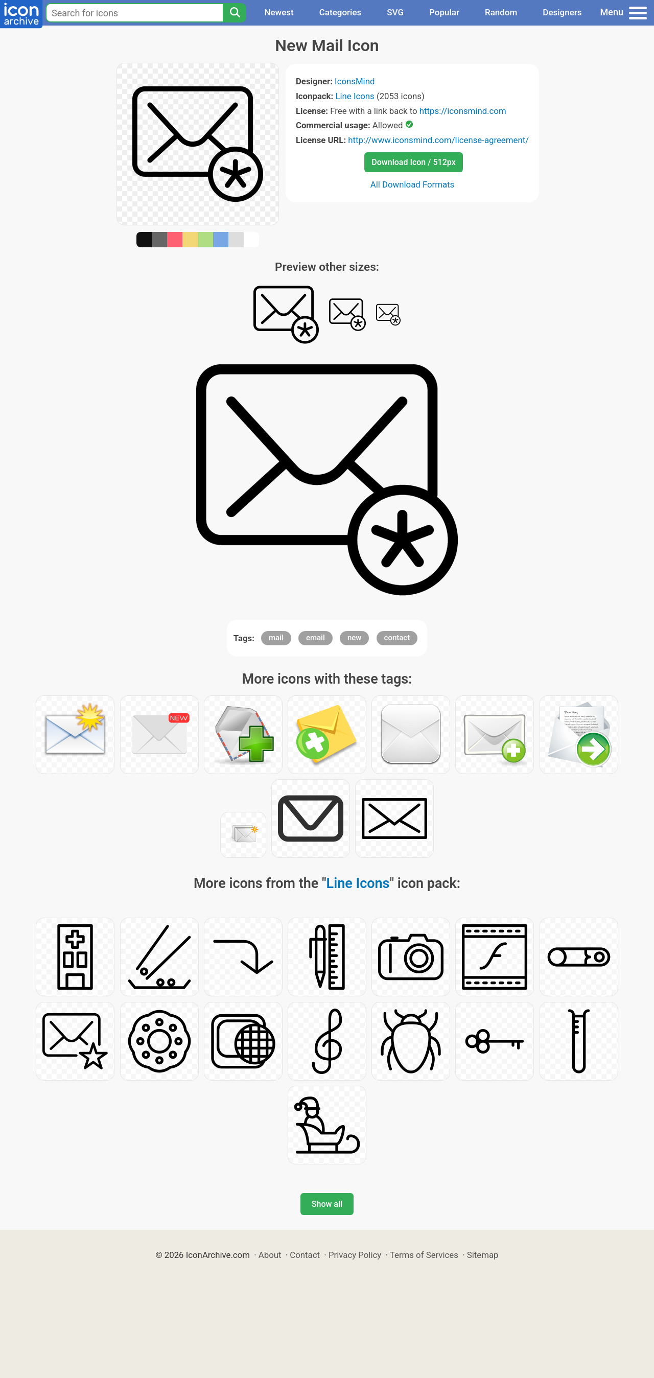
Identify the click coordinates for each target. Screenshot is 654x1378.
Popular (444, 12)
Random (501, 12)
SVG (395, 12)
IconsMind (355, 81)
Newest (278, 12)
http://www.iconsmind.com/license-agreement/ (438, 140)
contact (397, 637)
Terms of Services (424, 1255)
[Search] (234, 12)
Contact (305, 1255)
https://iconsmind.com (462, 111)
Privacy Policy (355, 1255)
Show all (327, 1204)
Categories (340, 12)
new (354, 637)
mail (276, 637)
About (270, 1255)
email (315, 637)
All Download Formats (412, 184)
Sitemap (483, 1255)
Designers (562, 12)
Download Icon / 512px (413, 162)
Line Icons (354, 96)
